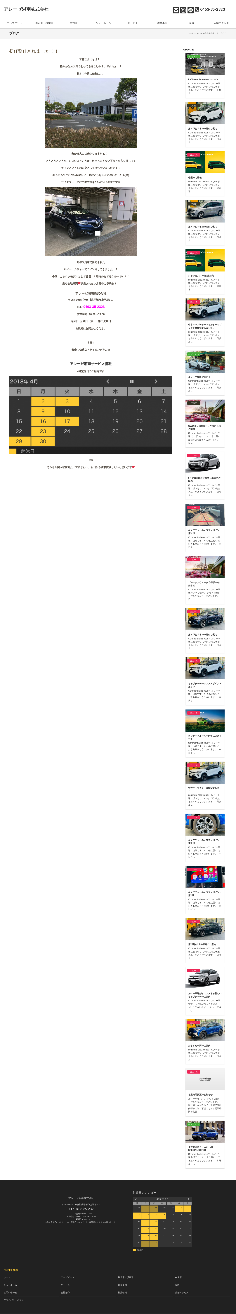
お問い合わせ (175, 9)
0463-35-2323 (85, 1207)
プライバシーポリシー (14, 1294)
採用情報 (122, 1288)
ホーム (191, 31)
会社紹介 (65, 1288)
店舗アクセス (221, 22)
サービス (133, 22)
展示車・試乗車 (44, 22)
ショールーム (103, 22)
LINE (189, 9)
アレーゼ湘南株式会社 (26, 9)
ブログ (199, 31)
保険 (192, 22)
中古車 (74, 22)
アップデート (15, 22)
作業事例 (162, 22)
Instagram (182, 9)
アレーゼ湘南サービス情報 (91, 362)
